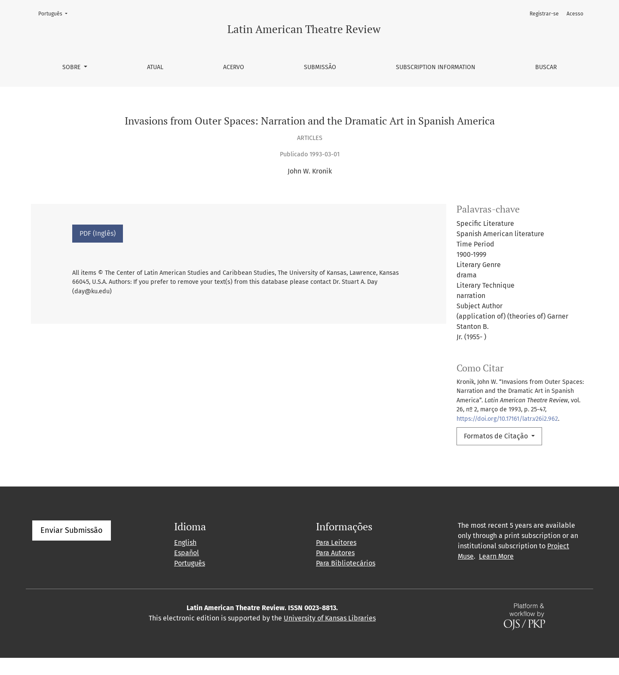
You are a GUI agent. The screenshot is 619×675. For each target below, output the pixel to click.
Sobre (72, 67)
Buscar (546, 67)
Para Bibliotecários (345, 580)
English (185, 560)
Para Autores (335, 570)
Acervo (233, 67)
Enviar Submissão (71, 547)
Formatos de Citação (497, 436)
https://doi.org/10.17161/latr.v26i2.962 (507, 419)
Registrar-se (544, 14)
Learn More (496, 573)
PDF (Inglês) (98, 233)
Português (55, 13)
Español (186, 570)
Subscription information (435, 67)
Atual (155, 67)
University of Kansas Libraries (330, 635)
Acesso (575, 14)
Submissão (320, 67)
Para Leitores (336, 560)
